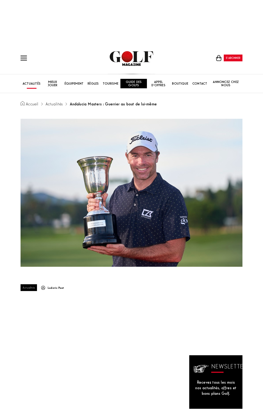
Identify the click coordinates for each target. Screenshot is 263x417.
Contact (199, 83)
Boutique (180, 83)
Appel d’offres (158, 83)
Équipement (74, 83)
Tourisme (110, 83)
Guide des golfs (134, 83)
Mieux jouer (53, 83)
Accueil (32, 104)
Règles (93, 83)
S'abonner (233, 58)
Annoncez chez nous (226, 83)
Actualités (31, 83)
